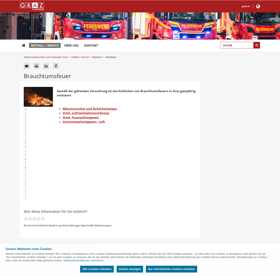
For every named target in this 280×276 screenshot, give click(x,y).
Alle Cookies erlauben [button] (96, 269)
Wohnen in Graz (193, 230)
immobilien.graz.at (114, 230)
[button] (258, 7)
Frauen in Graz (192, 219)
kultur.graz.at (111, 241)
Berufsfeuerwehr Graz (196, 193)
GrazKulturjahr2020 (195, 235)
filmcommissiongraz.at (117, 209)
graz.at (246, 6)
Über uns (71, 45)
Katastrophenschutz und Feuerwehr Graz (46, 57)
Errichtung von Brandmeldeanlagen (46, 214)
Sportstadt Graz (193, 225)
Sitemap (31, 235)
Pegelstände (33, 198)
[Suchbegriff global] (240, 45)
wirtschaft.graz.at (113, 203)
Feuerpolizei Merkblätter (40, 230)
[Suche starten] (256, 45)
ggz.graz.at (110, 235)
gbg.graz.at (110, 219)
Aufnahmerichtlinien (38, 203)
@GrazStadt (192, 241)
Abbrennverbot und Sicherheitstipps (90, 109)
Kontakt (91, 45)
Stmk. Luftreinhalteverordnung (86, 113)
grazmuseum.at (113, 198)
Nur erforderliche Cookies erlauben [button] (171, 269)
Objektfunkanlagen (37, 225)
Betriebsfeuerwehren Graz (41, 209)
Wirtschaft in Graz (194, 198)
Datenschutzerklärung (76, 260)
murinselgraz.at (113, 214)
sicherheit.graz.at (113, 187)
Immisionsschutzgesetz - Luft (84, 122)
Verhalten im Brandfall (39, 193)
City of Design (192, 203)
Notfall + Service (45, 45)
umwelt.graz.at (112, 225)
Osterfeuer (110, 57)
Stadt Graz (190, 187)
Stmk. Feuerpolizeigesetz (81, 117)
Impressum (97, 260)
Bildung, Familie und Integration (202, 214)
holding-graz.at (112, 193)
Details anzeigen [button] (130, 269)
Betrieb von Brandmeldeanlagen (44, 219)
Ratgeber (97, 57)
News (29, 187)
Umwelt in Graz (193, 209)
